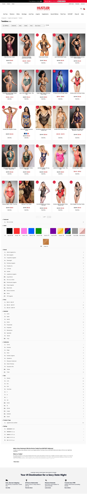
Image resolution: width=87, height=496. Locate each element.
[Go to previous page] (39, 217)
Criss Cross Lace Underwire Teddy (26, 130)
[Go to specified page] (42, 217)
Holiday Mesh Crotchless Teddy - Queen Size (60, 205)
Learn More (48, 487)
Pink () (24, 235)
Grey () (75, 235)
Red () (16, 235)
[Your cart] (84, 9)
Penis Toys (63, 14)
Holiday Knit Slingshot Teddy (9, 129)
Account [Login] (83, 3)
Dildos (18, 14)
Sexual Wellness (54, 14)
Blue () (31, 235)
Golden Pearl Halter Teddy (60, 129)
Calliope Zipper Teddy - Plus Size (9, 204)
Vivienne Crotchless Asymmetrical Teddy (26, 57)
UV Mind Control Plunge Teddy (60, 93)
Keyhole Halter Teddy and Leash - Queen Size (10, 168)
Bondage (24, 14)
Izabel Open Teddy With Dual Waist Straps (43, 94)
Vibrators (12, 14)
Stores (3, 3)
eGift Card (71, 3)
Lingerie (38, 14)
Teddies (20, 18)
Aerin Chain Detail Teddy (60, 57)
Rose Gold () (82, 235)
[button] (24, 133)
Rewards (77, 3)
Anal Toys (31, 14)
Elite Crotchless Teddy (10, 57)
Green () (39, 235)
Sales (82, 14)
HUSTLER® (70, 14)
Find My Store (29, 487)
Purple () (53, 235)
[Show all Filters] (6, 25)
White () (46, 235)
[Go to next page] (48, 217)
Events (8, 3)
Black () (9, 235)
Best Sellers (68, 487)
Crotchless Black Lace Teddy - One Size (43, 205)
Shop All (77, 14)
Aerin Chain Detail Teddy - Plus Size (26, 94)
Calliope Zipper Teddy (77, 168)
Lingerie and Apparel (12, 18)
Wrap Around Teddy (43, 57)
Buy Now (9, 62)
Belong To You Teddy (26, 204)
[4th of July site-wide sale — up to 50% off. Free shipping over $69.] (43, 1)
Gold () (60, 235)
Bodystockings (17, 457)
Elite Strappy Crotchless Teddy (77, 204)
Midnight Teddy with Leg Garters (43, 168)
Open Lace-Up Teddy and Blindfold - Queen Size (77, 130)
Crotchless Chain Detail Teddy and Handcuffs (10, 94)
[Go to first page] (37, 217)
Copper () (46, 246)
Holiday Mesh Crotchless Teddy (77, 93)
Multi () (67, 235)
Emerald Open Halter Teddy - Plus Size (26, 168)
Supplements (45, 14)
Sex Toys (5, 14)
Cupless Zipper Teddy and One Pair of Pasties (77, 57)
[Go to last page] (50, 217)
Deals (13, 3)
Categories (3, 18)
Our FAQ (8, 487)
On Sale (47, 26)
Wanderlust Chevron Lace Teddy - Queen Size (43, 130)
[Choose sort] (40, 25)
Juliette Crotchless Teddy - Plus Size (60, 168)
